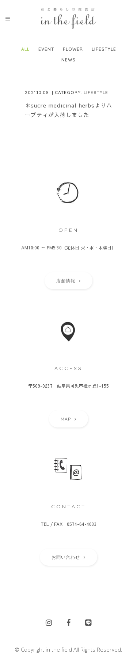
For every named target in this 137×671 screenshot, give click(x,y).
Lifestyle (96, 92)
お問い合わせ (68, 557)
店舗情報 (68, 280)
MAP (68, 419)
